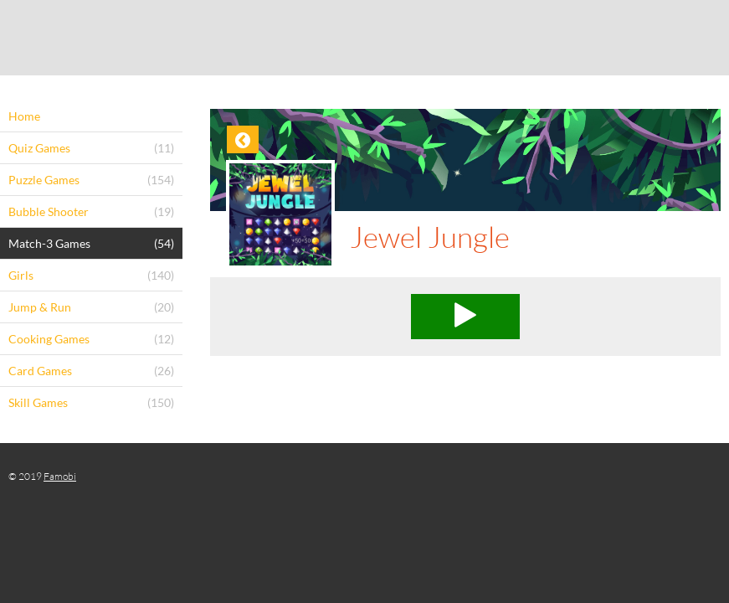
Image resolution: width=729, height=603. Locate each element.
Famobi (60, 476)
